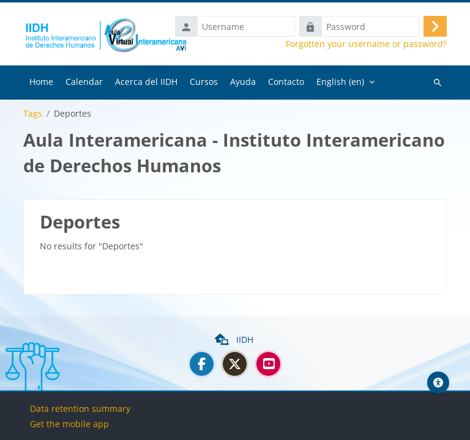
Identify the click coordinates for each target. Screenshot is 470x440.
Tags (32, 113)
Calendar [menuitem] (84, 81)
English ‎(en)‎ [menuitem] (340, 81)
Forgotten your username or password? (366, 44)
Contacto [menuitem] (286, 81)
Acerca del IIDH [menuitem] (146, 81)
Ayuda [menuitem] (243, 81)
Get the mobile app (69, 424)
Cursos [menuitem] (204, 81)
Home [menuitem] (41, 81)
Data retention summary (80, 408)
